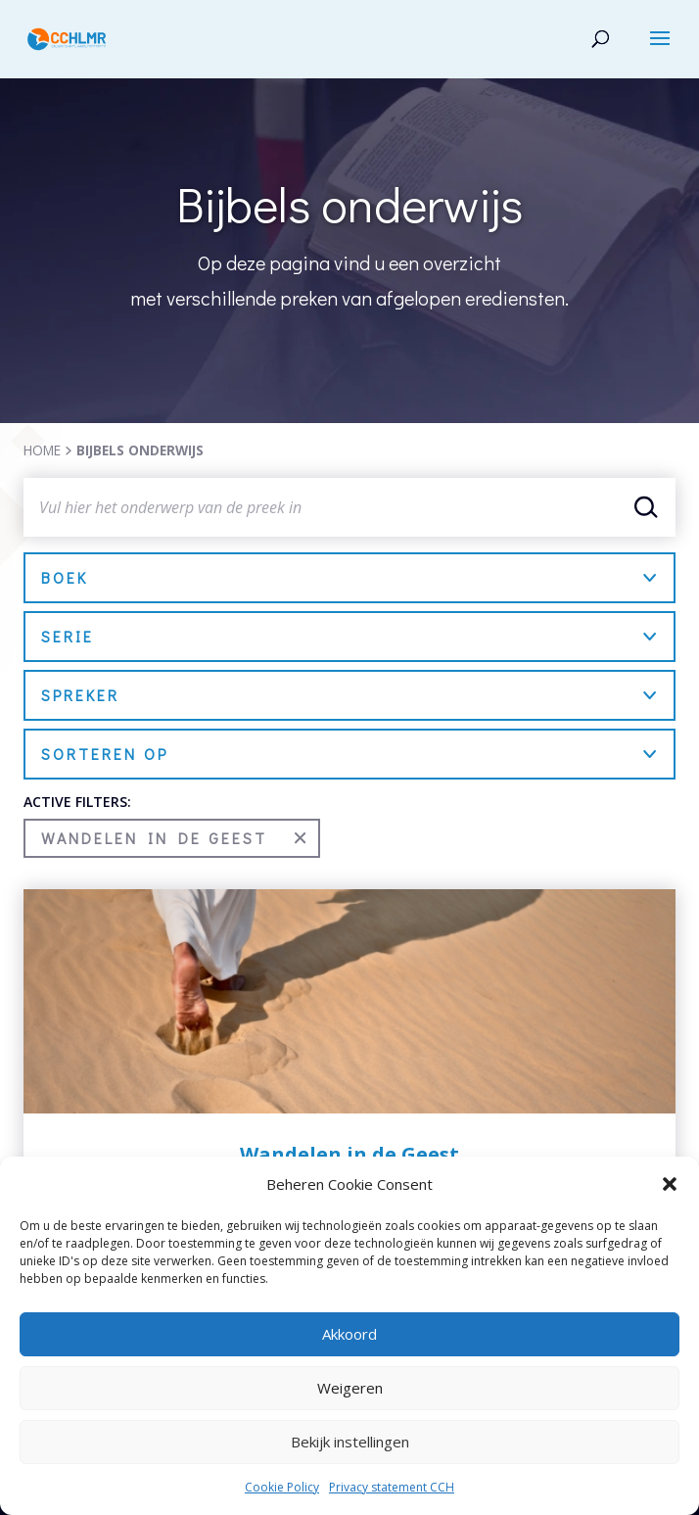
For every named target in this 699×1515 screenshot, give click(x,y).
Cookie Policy (282, 1487)
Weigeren (350, 1387)
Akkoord (349, 1334)
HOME (42, 450)
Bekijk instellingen (350, 1441)
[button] (669, 1184)
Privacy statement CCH (391, 1487)
